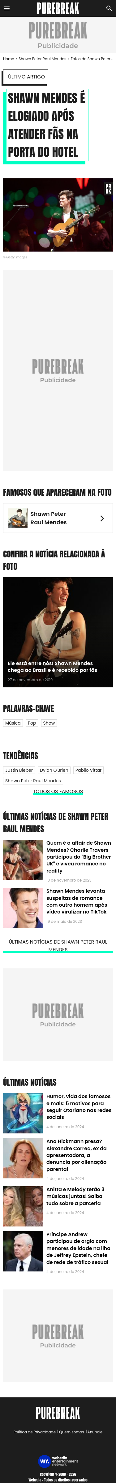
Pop (32, 723)
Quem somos (71, 1432)
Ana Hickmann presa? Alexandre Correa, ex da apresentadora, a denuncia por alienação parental (76, 1155)
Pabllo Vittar (88, 770)
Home (8, 58)
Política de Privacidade (35, 1432)
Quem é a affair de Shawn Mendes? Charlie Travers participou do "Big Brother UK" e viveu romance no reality (78, 856)
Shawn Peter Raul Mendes (42, 58)
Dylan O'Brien (54, 770)
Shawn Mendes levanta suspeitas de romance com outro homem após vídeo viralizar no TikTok (76, 901)
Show (49, 723)
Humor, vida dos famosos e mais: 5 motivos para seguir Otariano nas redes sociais (78, 1107)
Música (13, 723)
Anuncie (95, 1432)
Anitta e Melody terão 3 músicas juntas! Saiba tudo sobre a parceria (75, 1196)
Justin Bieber (19, 770)
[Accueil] (58, 8)
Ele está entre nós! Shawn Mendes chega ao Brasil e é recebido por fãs (52, 667)
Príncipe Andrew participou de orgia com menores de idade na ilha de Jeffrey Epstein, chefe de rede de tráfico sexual (78, 1248)
